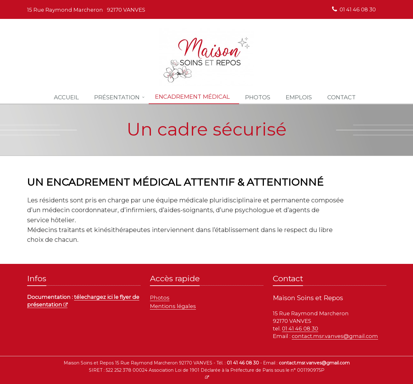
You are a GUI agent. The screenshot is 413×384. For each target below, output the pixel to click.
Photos (159, 297)
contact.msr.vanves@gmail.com (335, 336)
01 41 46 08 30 (358, 9)
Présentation (117, 97)
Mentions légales (173, 306)
